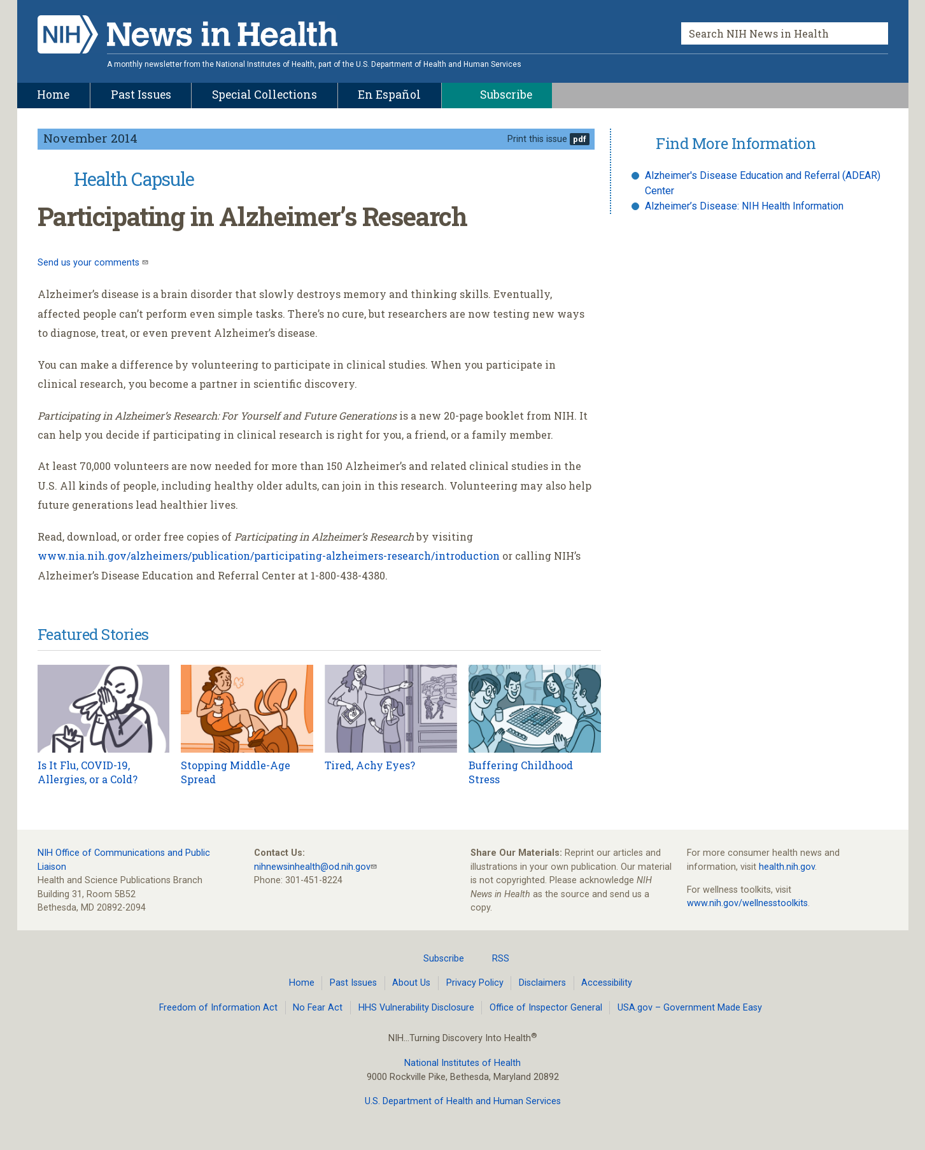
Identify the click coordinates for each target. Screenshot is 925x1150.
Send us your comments (90, 262)
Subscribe (436, 958)
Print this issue (537, 139)
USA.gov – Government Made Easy (690, 1007)
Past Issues (353, 982)
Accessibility (606, 982)
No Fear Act (317, 1007)
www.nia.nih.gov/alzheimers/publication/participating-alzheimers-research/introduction (269, 555)
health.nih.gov (787, 867)
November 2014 (90, 138)
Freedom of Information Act (218, 1007)
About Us (411, 982)
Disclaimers (542, 982)
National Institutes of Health (462, 1063)
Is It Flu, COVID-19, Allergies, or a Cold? (88, 772)
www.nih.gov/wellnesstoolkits (747, 903)
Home (301, 982)
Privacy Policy (475, 982)
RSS (493, 958)
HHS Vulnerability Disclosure (416, 1007)
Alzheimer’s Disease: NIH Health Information (744, 206)
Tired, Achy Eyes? (370, 765)
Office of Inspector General (546, 1007)
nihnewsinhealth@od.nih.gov (312, 867)
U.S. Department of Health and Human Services (463, 1101)
